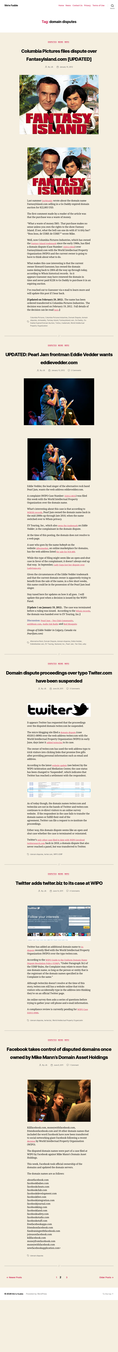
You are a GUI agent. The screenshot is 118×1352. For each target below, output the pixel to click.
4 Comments (75, 927)
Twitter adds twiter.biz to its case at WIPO (59, 915)
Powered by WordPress (37, 1346)
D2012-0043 (75, 255)
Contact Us (77, 5)
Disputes (51, 42)
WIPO (68, 42)
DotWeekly (48, 209)
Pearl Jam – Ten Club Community (59, 637)
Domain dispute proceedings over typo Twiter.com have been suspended (59, 697)
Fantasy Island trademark (45, 251)
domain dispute (69, 757)
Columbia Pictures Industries (57, 326)
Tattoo (59, 331)
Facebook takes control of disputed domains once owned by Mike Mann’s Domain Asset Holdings (59, 1097)
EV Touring (49, 660)
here (56, 318)
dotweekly (42, 328)
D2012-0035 (71, 512)
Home (61, 5)
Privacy (87, 5)
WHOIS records (35, 529)
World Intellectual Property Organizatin (68, 1057)
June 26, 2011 (58, 713)
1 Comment (74, 1118)
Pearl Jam (71, 660)
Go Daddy (80, 328)
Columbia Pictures (37, 326)
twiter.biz (48, 1057)
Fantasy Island (53, 328)
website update (60, 790)
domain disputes (65, 658)
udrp (86, 660)
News (68, 5)
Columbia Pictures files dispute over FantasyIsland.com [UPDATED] (59, 58)
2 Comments (76, 387)
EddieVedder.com (37, 660)
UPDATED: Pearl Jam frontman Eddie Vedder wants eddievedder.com (59, 370)
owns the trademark (69, 542)
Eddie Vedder (77, 658)
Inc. (64, 660)
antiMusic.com (35, 640)
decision (31, 1194)
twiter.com (48, 882)
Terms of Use (98, 5)
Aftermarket (43, 564)
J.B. (51, 75)
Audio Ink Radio (53, 640)
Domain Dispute (76, 326)
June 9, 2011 (58, 1118)
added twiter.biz (56, 767)
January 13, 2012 (58, 387)
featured (58, 660)
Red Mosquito (74, 640)
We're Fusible (12, 5)
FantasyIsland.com (67, 328)
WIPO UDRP (59, 882)
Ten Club (79, 660)
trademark (67, 331)
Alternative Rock (37, 658)
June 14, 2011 (58, 927)
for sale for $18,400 (66, 568)
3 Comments (75, 713)
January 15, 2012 (66, 75)
